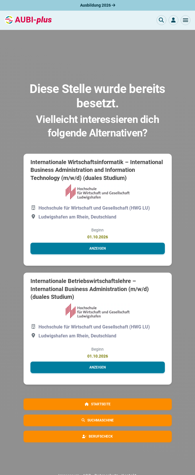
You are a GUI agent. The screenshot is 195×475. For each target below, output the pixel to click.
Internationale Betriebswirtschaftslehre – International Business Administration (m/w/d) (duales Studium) (89, 289)
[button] (185, 20)
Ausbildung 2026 (97, 5)
